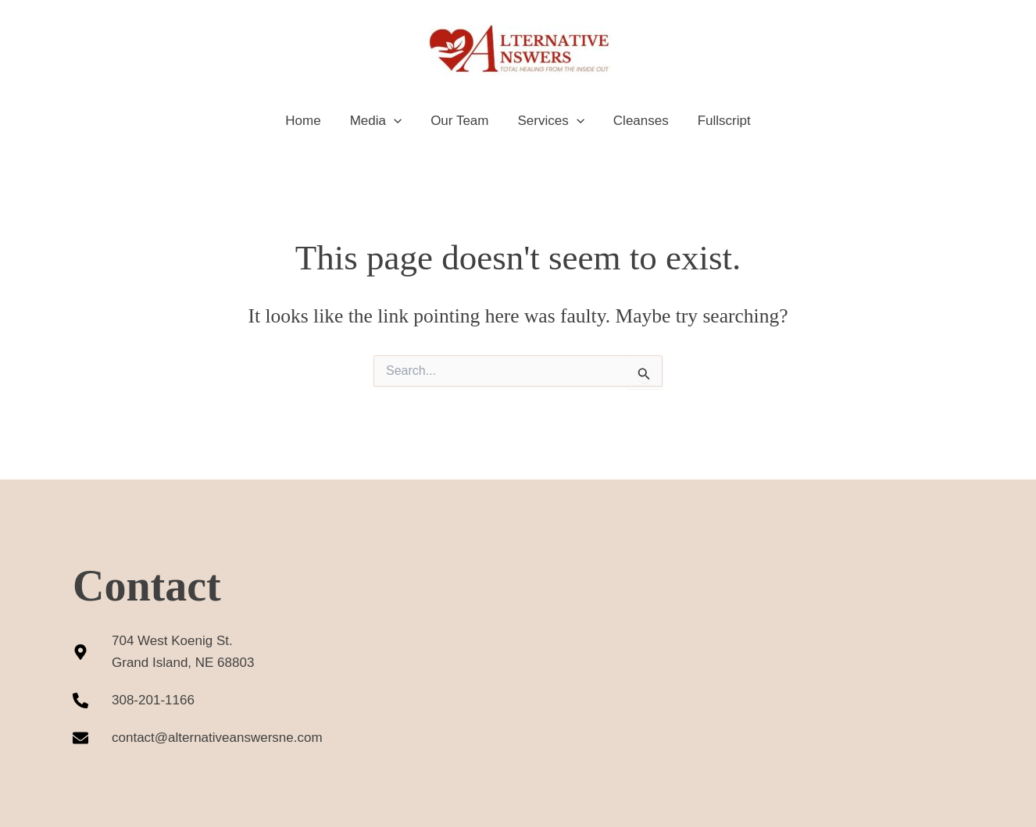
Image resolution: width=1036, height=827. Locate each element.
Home (309, 120)
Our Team (461, 120)
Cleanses (637, 120)
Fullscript (718, 120)
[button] (397, 121)
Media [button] (379, 121)
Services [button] (549, 121)
